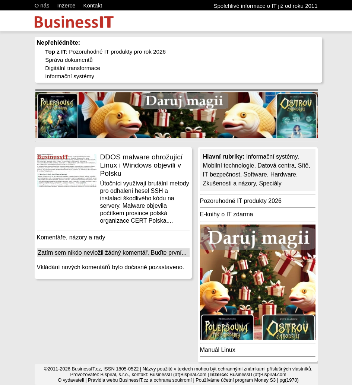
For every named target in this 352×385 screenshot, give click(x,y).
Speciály (270, 183)
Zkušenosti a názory (229, 183)
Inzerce (66, 5)
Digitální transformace (72, 68)
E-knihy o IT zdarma (226, 214)
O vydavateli (71, 380)
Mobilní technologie (228, 165)
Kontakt (92, 5)
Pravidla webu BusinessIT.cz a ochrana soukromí (140, 380)
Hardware (283, 174)
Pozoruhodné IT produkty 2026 (241, 201)
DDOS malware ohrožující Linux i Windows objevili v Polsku (141, 165)
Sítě (303, 165)
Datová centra (276, 165)
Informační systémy (69, 76)
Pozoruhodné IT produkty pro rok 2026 (105, 51)
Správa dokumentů (69, 60)
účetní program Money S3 (248, 380)
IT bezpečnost (221, 174)
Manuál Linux (217, 350)
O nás (42, 5)
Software (255, 174)
